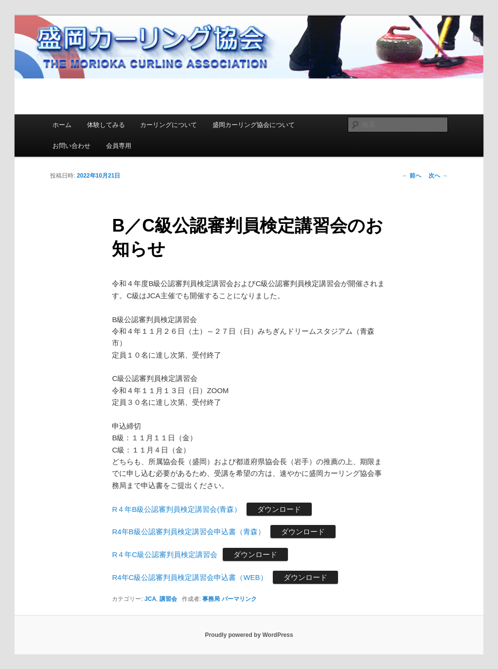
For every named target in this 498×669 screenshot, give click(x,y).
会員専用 (118, 145)
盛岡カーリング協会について (254, 124)
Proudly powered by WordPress (249, 635)
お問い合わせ (71, 145)
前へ (411, 175)
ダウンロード (279, 509)
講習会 (168, 599)
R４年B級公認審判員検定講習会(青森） (176, 509)
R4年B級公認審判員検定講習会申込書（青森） (188, 531)
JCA (150, 599)
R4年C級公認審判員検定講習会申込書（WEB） (189, 577)
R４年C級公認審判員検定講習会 (164, 554)
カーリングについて (168, 124)
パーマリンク (239, 599)
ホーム (62, 124)
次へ (437, 175)
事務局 (211, 599)
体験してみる (106, 124)
